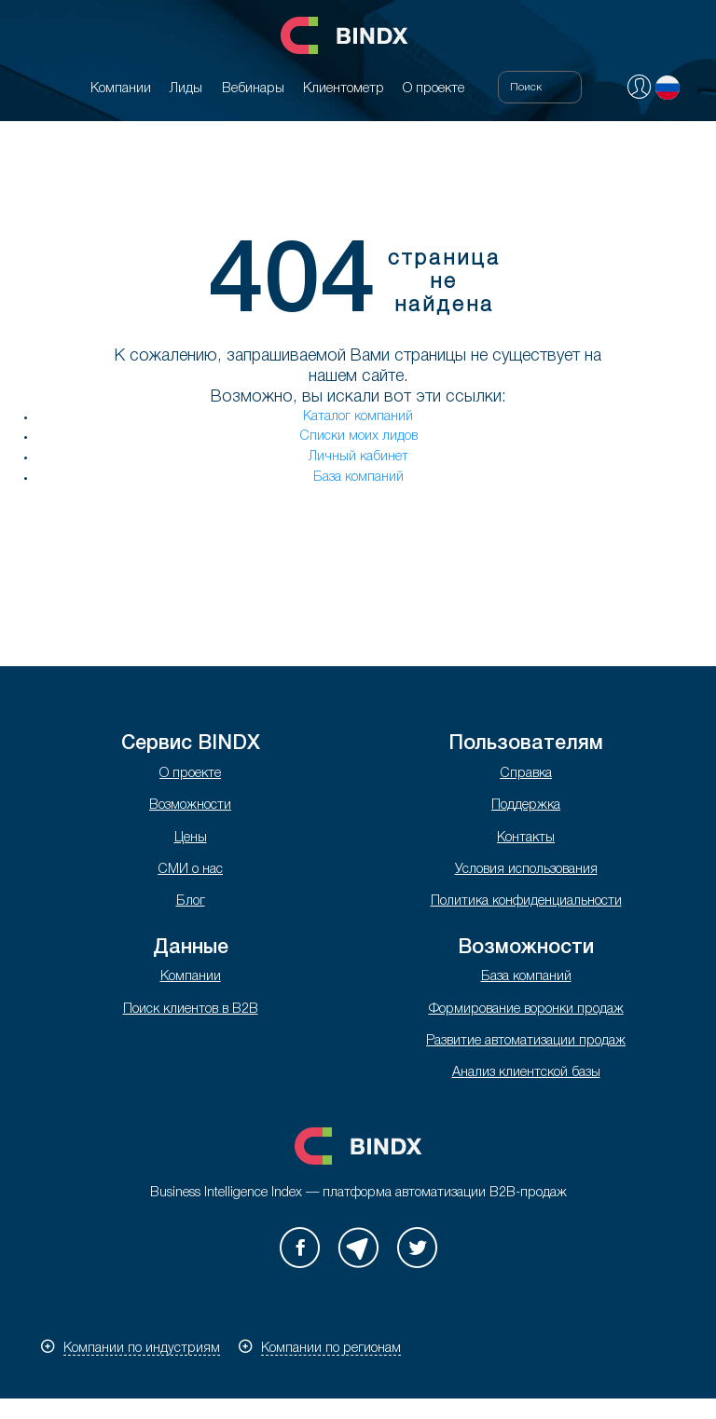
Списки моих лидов (358, 436)
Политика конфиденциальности (526, 901)
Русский (667, 87)
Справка (526, 774)
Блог (190, 901)
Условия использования (526, 870)
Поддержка (525, 805)
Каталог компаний (358, 417)
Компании (190, 977)
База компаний (358, 477)
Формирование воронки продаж (526, 1009)
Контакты (526, 838)
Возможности (190, 805)
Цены (190, 838)
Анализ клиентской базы (526, 1073)
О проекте (190, 774)
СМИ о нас (190, 870)
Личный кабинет (358, 457)
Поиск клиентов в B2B (190, 1009)
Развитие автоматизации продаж (526, 1041)
